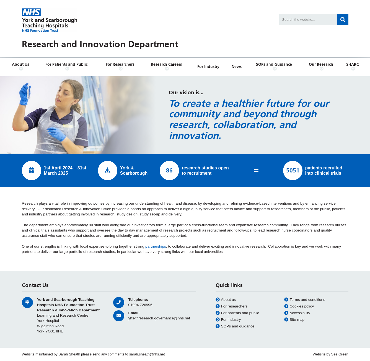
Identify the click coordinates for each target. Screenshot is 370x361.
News (237, 66)
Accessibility (297, 313)
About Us (21, 66)
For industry (228, 319)
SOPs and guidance (235, 326)
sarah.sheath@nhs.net (147, 354)
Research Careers (166, 66)
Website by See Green (330, 354)
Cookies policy (299, 306)
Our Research (322, 66)
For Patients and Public (67, 66)
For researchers (232, 306)
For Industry (208, 66)
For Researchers (120, 66)
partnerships (155, 246)
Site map (294, 319)
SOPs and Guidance (275, 66)
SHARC (353, 66)
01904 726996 (140, 305)
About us (226, 300)
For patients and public (237, 313)
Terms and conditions (304, 300)
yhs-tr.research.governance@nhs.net (159, 318)
